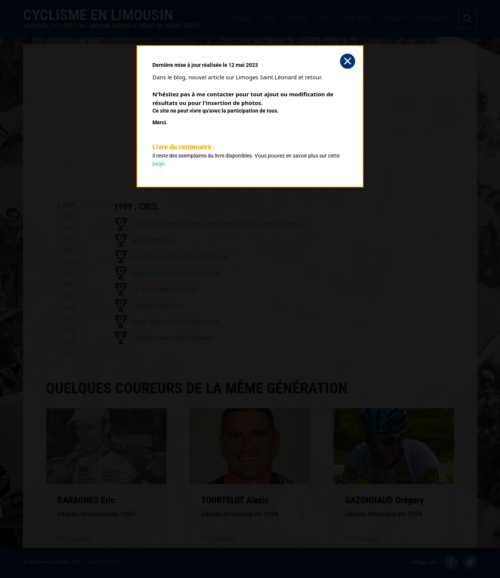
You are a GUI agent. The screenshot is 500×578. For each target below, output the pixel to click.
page (158, 164)
